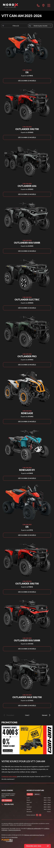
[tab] (30, 794)
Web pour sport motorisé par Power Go (34, 835)
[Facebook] (37, 815)
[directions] (43, 5)
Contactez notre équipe (9, 776)
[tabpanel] (39, 804)
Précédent (8, 715)
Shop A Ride (14, 837)
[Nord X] (10, 5)
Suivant (46, 715)
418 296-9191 (8, 804)
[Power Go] (23, 840)
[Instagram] (40, 815)
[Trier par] (40, 26)
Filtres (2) (10, 26)
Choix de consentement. (14, 830)
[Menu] (49, 5)
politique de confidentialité (34, 828)
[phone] (38, 5)
